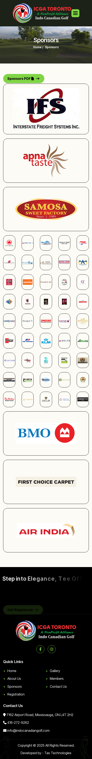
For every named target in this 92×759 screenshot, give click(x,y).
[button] (75, 13)
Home (11, 671)
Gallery (55, 671)
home (37, 47)
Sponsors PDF (20, 78)
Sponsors (14, 686)
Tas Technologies (57, 753)
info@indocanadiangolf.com (28, 730)
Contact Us (58, 686)
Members (57, 678)
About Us (14, 678)
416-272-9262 (18, 722)
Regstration (16, 694)
